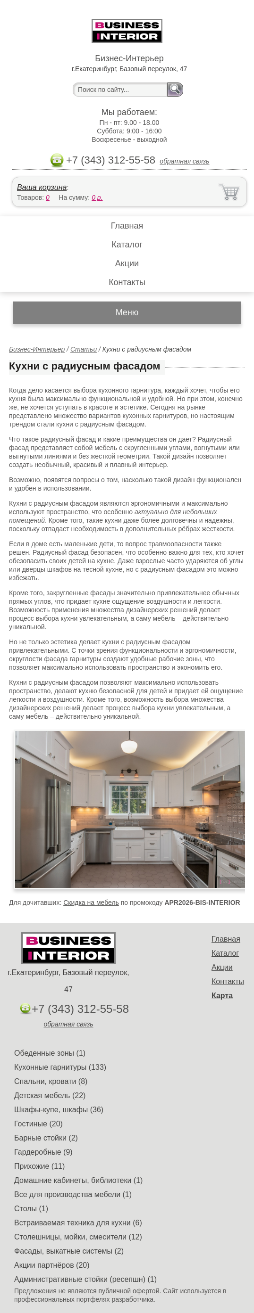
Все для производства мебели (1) (73, 1194)
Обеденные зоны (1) (49, 1053)
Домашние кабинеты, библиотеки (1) (78, 1180)
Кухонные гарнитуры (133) (60, 1067)
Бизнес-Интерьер (37, 349)
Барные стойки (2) (46, 1138)
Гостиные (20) (38, 1124)
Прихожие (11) (39, 1166)
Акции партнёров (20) (52, 1265)
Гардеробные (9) (43, 1152)
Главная (127, 225)
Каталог (126, 244)
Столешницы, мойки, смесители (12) (78, 1237)
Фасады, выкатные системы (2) (69, 1251)
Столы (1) (31, 1209)
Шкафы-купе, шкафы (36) (58, 1110)
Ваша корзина (42, 187)
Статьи (83, 349)
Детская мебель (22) (49, 1095)
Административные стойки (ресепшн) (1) (85, 1279)
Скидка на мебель (91, 902)
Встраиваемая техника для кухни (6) (78, 1223)
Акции (127, 263)
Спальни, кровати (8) (50, 1081)
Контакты (127, 282)
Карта (222, 996)
